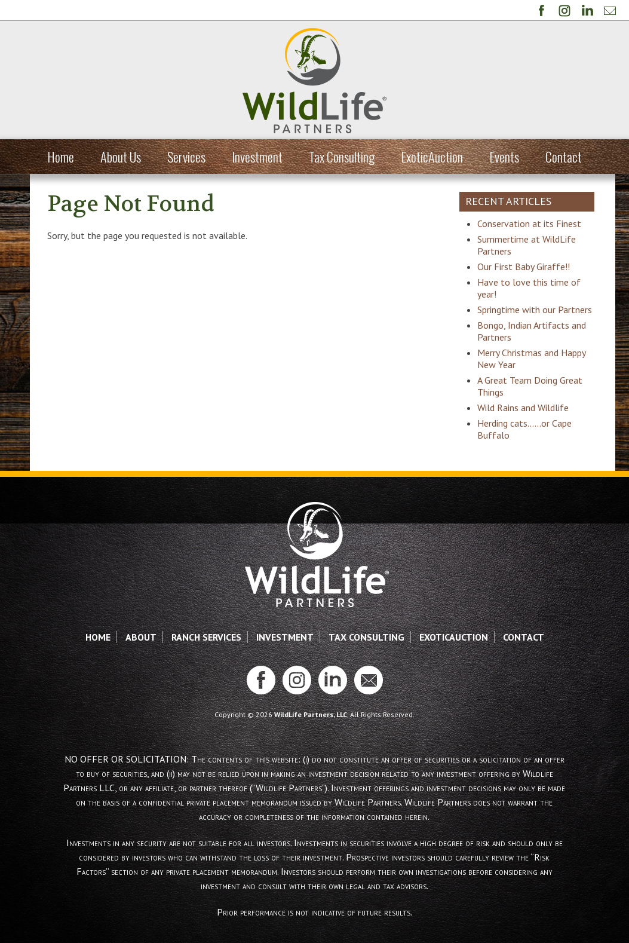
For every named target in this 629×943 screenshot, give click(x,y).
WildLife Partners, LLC (310, 726)
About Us (120, 156)
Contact (563, 156)
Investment (257, 156)
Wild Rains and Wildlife (527, 419)
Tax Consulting (342, 156)
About (141, 649)
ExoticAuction (432, 156)
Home (60, 156)
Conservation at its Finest (534, 223)
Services (186, 156)
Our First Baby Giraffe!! (528, 267)
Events (504, 156)
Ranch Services (206, 649)
